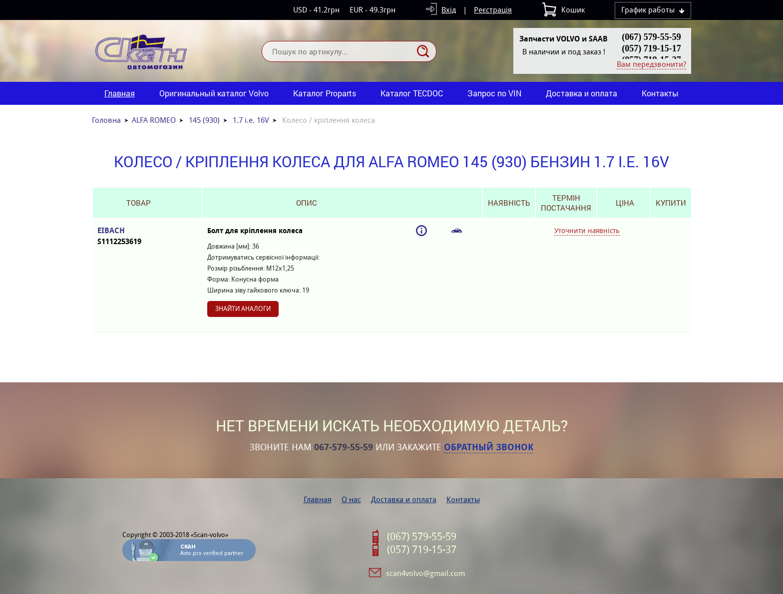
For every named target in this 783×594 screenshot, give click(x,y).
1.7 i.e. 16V (251, 120)
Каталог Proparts (324, 93)
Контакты (660, 93)
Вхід (448, 9)
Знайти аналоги (243, 308)
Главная (119, 93)
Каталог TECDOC (412, 93)
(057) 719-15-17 (651, 48)
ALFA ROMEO (154, 120)
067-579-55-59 (343, 447)
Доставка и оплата (581, 93)
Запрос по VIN (494, 93)
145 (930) (204, 120)
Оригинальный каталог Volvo (214, 93)
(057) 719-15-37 (421, 549)
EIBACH (138, 236)
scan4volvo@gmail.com (425, 573)
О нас (351, 499)
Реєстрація (493, 9)
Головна (106, 120)
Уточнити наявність (587, 230)
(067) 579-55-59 (651, 37)
